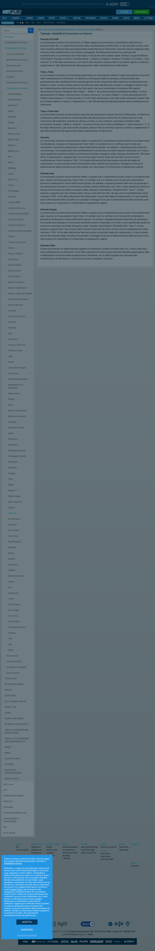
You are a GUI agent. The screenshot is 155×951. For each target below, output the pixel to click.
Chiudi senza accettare (27, 935)
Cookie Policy (16, 889)
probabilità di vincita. (13, 863)
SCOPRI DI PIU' (27, 929)
